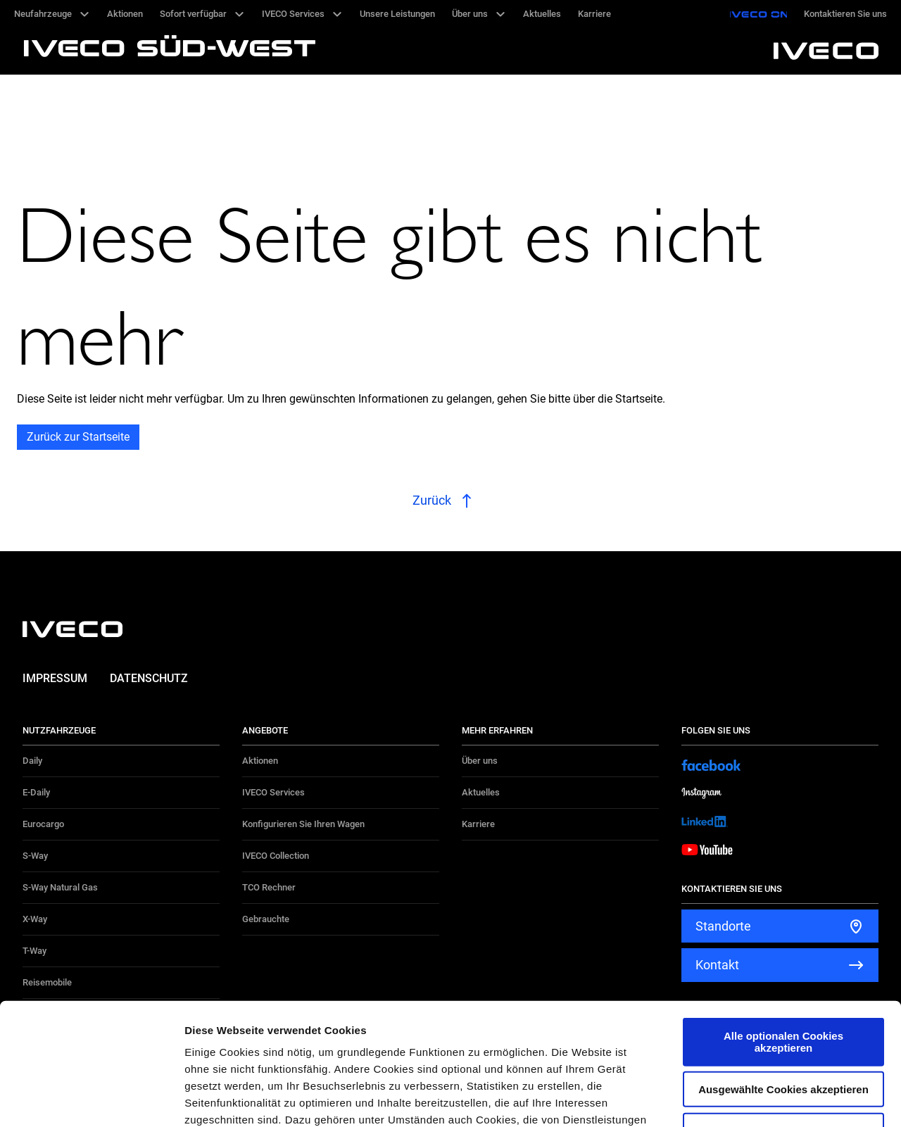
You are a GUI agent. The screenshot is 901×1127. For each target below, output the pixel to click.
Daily (32, 760)
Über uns (480, 760)
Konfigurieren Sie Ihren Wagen (303, 824)
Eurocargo (43, 824)
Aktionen (260, 760)
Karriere (478, 824)
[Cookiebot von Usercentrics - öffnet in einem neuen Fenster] (91, 1099)
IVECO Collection (275, 855)
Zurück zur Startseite (78, 436)
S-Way (35, 855)
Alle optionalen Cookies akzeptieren (783, 916)
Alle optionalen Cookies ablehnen (783, 1004)
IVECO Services (273, 792)
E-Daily (36, 792)
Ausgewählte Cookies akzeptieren (783, 963)
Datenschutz (149, 678)
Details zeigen (748, 1099)
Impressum (55, 678)
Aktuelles (481, 792)
